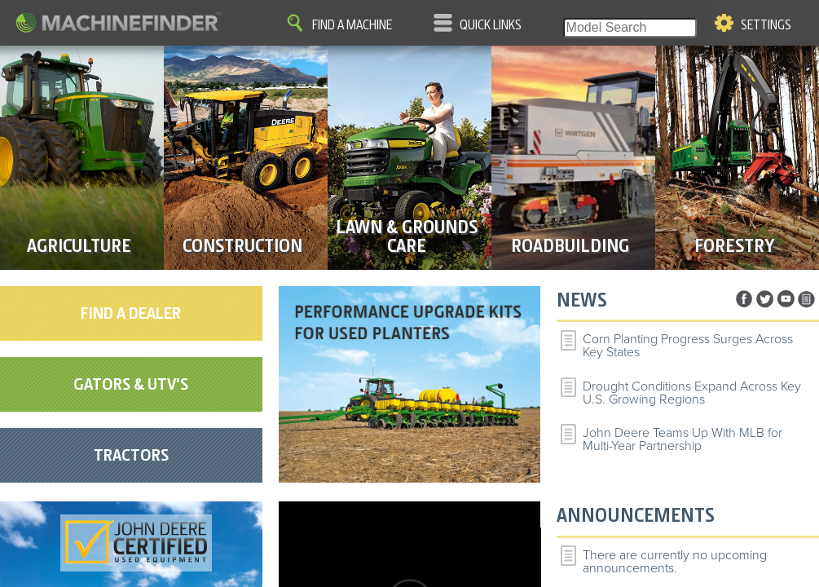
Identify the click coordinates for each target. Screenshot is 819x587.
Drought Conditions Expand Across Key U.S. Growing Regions (692, 393)
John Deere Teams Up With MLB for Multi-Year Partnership (682, 439)
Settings (766, 25)
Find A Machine (352, 25)
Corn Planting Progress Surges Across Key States (688, 345)
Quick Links (491, 25)
